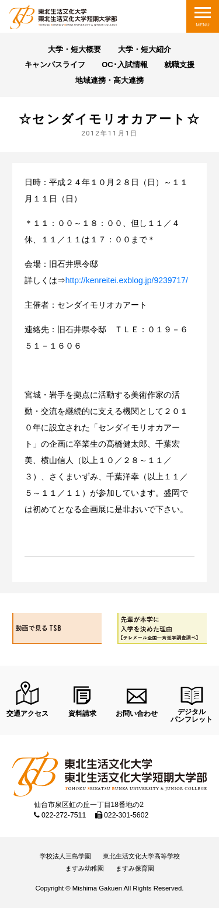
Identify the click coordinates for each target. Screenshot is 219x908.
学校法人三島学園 (65, 856)
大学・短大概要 (74, 49)
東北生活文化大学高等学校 (141, 856)
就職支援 (179, 64)
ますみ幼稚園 (84, 868)
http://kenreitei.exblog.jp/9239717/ (126, 280)
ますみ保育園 (135, 868)
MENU (203, 24)
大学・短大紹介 (144, 49)
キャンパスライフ (55, 64)
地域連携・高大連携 (109, 80)
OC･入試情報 (125, 64)
